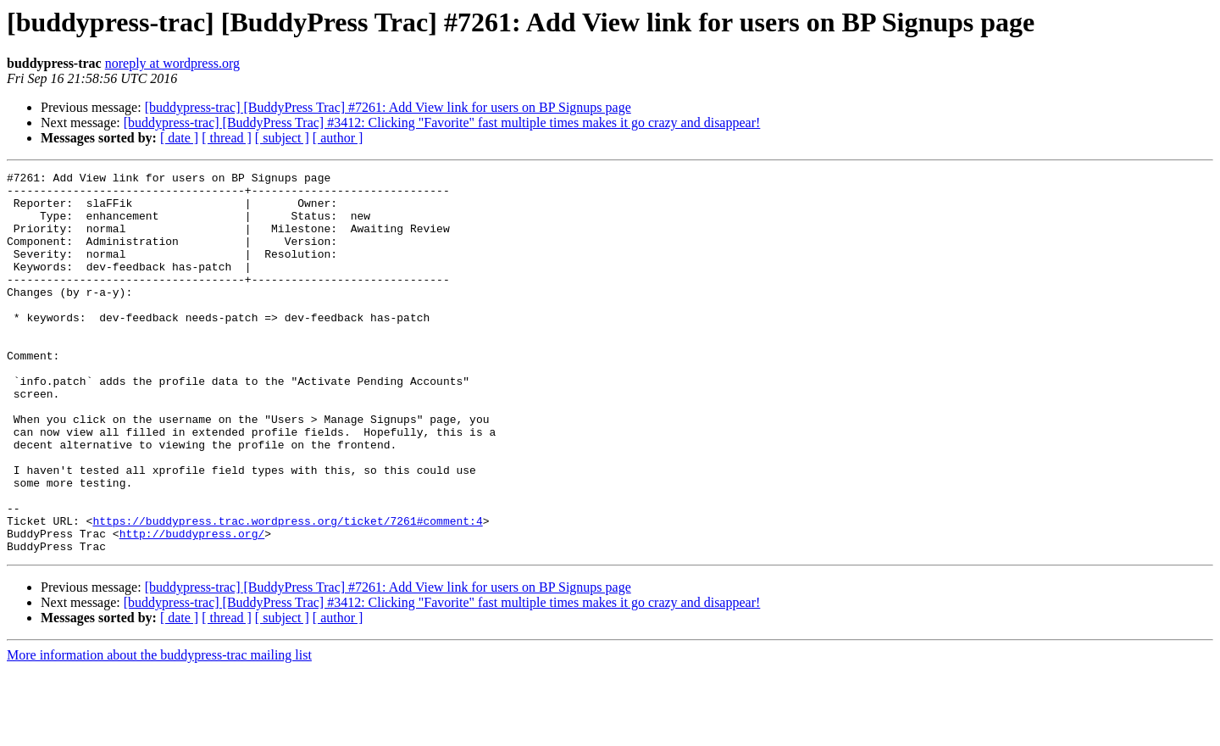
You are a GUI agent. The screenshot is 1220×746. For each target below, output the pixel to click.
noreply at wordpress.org (172, 63)
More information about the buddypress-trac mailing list (159, 731)
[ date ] (179, 138)
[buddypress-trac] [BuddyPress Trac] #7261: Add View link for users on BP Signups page (388, 107)
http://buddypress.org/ (192, 607)
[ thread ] (227, 138)
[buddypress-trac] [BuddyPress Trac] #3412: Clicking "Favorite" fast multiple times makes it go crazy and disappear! (442, 122)
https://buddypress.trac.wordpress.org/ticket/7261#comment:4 (287, 591)
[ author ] (338, 138)
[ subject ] (282, 138)
